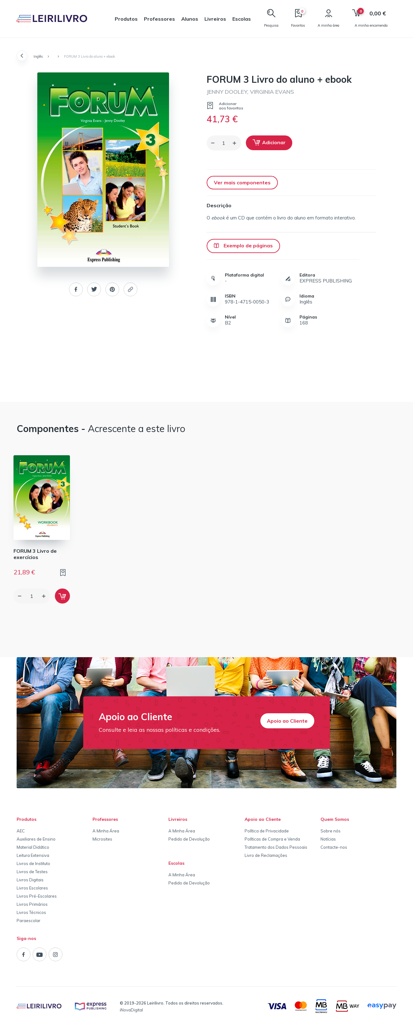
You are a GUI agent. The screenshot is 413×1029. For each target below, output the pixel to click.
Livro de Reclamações (266, 855)
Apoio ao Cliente (287, 721)
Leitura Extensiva (33, 855)
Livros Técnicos (31, 912)
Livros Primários (32, 904)
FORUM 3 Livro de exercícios (35, 554)
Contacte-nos (333, 847)
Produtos (126, 19)
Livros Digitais (30, 879)
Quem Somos (334, 819)
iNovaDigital (131, 1009)
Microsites (102, 839)
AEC (21, 830)
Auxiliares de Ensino (36, 839)
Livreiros (215, 19)
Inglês (38, 56)
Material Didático (33, 847)
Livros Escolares (32, 887)
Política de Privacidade (267, 830)
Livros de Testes (32, 871)
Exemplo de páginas (243, 245)
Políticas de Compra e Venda (272, 839)
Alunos (189, 19)
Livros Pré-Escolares (37, 896)
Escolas (241, 19)
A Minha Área (106, 830)
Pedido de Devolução (189, 839)
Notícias (328, 839)
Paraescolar (28, 920)
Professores (159, 19)
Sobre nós (330, 830)
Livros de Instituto (33, 863)
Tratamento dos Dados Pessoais (276, 847)
